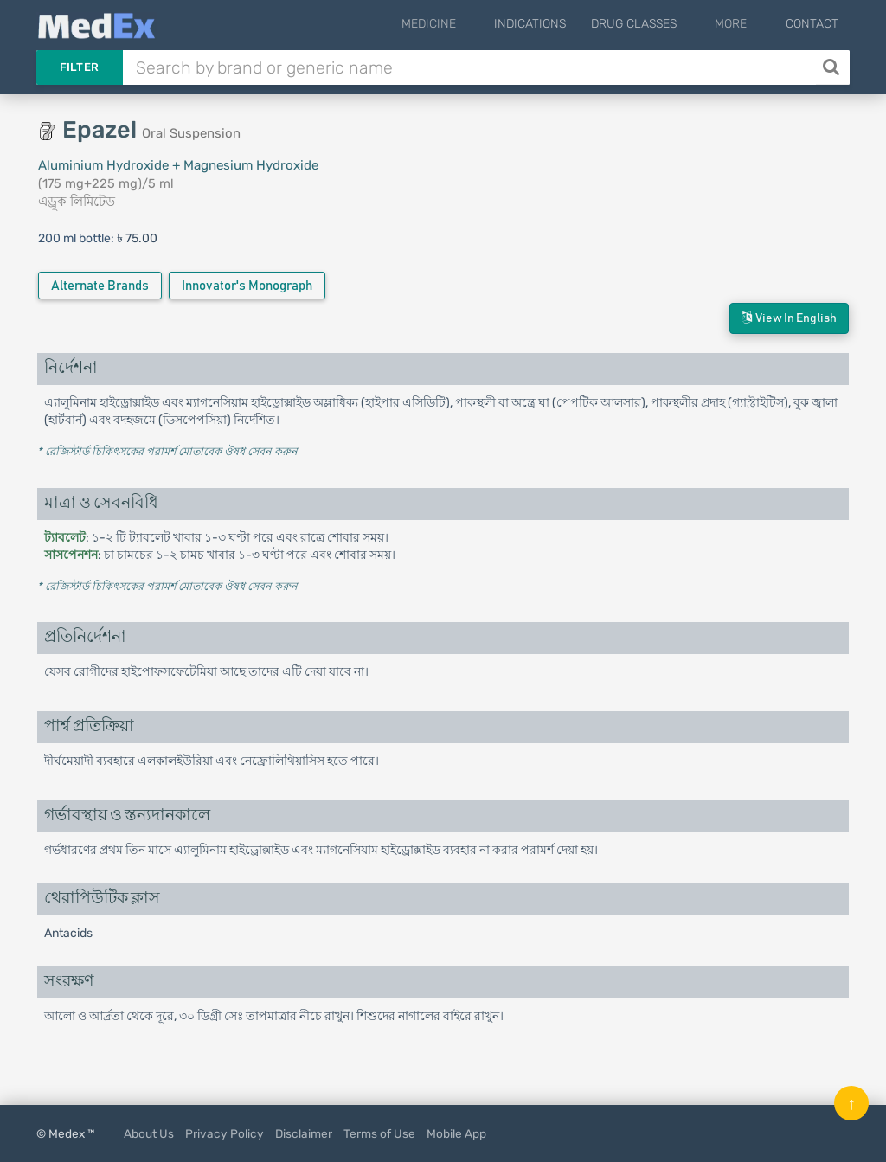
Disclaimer (303, 1133)
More (745, 23)
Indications (557, 23)
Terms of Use (379, 1133)
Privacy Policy (224, 1133)
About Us (149, 1133)
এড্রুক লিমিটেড (76, 201)
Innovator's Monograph (247, 285)
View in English (789, 317)
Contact (812, 23)
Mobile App (456, 1133)
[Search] (833, 67)
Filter (80, 67)
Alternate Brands (100, 285)
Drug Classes (660, 23)
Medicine (468, 23)
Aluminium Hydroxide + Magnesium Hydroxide (178, 165)
